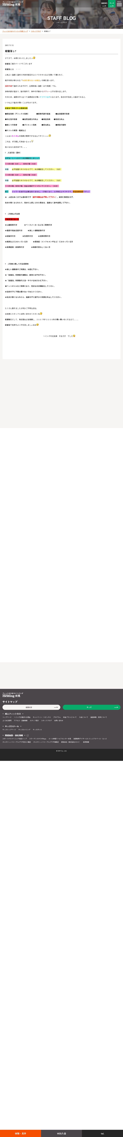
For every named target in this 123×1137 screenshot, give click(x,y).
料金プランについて (70, 717)
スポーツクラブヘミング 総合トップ (14, 739)
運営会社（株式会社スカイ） (71, 742)
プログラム (57, 717)
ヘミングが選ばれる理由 (22, 717)
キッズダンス (37, 730)
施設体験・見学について (99, 717)
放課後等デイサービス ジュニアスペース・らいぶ (90, 739)
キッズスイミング (24, 730)
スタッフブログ (36, 31)
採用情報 (86, 742)
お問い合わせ (58, 721)
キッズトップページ (9, 730)
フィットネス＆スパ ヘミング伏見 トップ (15, 31)
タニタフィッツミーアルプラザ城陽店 (46, 742)
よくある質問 (6, 721)
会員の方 (29, 707)
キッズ (112, 3)
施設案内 (104, 3)
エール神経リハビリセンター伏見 (60, 739)
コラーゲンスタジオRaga (37, 739)
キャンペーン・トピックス (42, 717)
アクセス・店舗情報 (20, 721)
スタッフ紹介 (34, 721)
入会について (83, 717)
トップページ (6, 717)
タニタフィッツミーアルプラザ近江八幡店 (16, 742)
